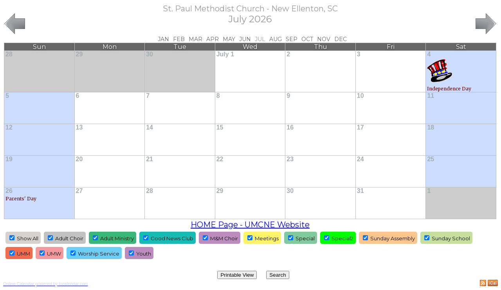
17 (360, 127)
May (229, 39)
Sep (291, 39)
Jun (245, 39)
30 (149, 54)
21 (149, 159)
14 (149, 127)
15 (219, 127)
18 (430, 127)
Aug (275, 39)
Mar (195, 39)
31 (360, 190)
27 (79, 190)
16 (290, 127)
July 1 (225, 54)
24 (360, 159)
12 (9, 127)
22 (219, 159)
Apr (212, 39)
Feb (179, 39)
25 (430, 159)
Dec (340, 39)
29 (79, 54)
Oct (307, 39)
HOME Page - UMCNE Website (250, 224)
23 (290, 159)
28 (9, 54)
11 (430, 95)
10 (360, 95)
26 (9, 190)
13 (79, 127)
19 (9, 159)
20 (79, 159)
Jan (163, 39)
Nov (323, 39)
